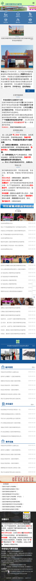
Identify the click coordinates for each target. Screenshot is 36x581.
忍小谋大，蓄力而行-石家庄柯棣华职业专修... (13, 322)
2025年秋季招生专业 (7, 249)
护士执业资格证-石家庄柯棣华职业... (11, 431)
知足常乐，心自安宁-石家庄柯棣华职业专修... (13, 319)
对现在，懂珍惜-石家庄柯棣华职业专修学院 (13, 333)
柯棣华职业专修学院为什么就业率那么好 (12, 287)
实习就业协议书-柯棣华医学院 (9, 276)
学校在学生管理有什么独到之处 (10, 372)
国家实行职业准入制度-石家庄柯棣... (11, 381)
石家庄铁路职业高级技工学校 (10, 489)
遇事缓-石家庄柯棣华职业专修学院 (10, 315)
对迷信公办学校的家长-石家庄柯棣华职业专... (13, 230)
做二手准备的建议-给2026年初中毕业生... (12, 234)
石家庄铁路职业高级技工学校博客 (11, 506)
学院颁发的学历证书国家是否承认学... (11, 436)
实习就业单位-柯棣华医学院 (9, 280)
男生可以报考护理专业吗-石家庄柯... (11, 398)
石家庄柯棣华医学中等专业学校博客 (12, 504)
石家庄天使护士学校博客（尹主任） (12, 496)
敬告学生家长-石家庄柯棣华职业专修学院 (12, 242)
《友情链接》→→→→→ (9, 484)
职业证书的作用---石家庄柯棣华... (10, 385)
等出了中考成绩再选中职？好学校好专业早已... (14, 227)
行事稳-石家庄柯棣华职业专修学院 (10, 311)
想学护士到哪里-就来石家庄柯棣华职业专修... (13, 265)
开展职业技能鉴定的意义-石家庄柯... (11, 414)
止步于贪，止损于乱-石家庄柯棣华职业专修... (13, 326)
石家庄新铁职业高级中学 (9, 491)
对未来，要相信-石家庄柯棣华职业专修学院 (13, 330)
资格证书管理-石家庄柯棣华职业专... (11, 427)
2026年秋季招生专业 (7, 223)
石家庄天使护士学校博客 (9, 499)
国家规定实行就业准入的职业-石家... (11, 394)
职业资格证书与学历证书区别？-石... (11, 409)
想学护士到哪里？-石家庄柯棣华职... (11, 376)
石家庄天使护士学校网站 (9, 486)
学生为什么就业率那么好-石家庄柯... (11, 418)
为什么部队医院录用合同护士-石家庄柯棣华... (13, 269)
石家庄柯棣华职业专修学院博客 (11, 501)
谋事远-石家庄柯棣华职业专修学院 (10, 308)
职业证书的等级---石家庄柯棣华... (10, 390)
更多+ (32, 219)
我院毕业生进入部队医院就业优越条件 (11, 291)
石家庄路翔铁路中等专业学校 (10, 494)
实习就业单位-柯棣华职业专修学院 (10, 273)
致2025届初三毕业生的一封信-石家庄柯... (12, 245)
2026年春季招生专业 (7, 238)
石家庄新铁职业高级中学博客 (10, 509)
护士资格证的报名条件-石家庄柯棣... (11, 423)
